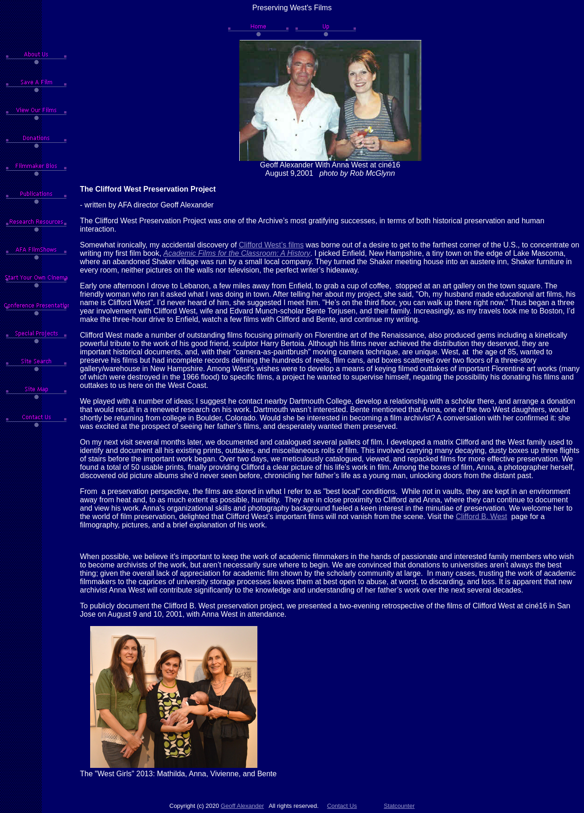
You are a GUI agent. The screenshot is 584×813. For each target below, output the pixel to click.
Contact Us (342, 805)
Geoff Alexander (242, 805)
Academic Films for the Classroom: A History (237, 253)
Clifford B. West (481, 516)
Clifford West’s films (271, 245)
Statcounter (399, 805)
